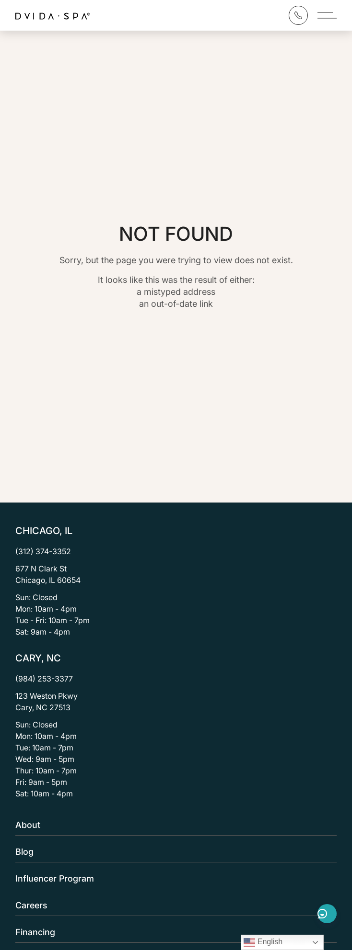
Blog (173, 852)
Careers (173, 905)
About (173, 825)
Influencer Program (173, 878)
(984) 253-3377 (44, 678)
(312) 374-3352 (43, 551)
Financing (173, 932)
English (263, 942)
